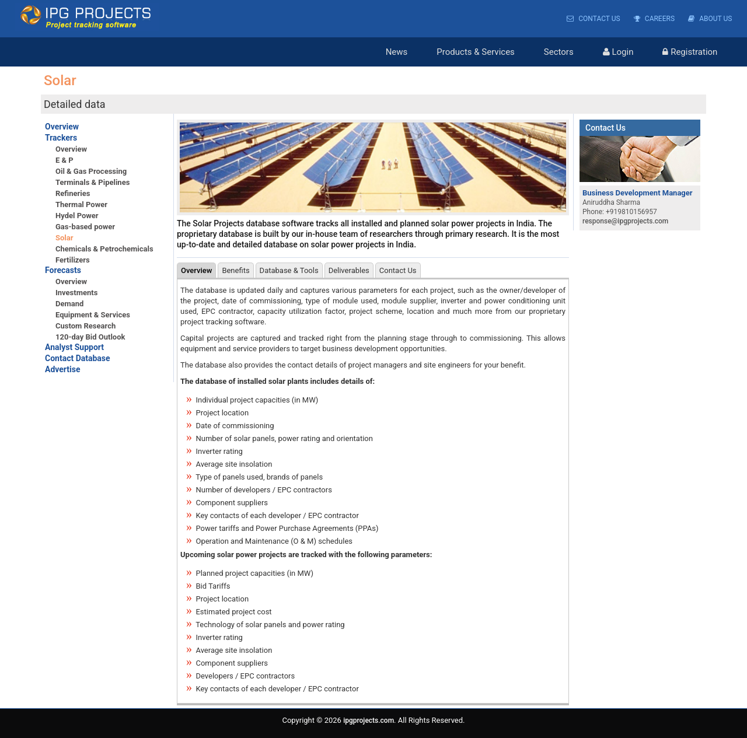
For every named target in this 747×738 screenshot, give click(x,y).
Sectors (559, 52)
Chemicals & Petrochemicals (104, 248)
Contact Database (77, 358)
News (397, 52)
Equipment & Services (92, 314)
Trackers (61, 137)
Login (618, 52)
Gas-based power (85, 226)
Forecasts (63, 270)
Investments (76, 292)
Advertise (63, 369)
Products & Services (476, 52)
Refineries (72, 193)
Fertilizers (72, 260)
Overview (62, 126)
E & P (64, 160)
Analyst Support (74, 347)
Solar (64, 237)
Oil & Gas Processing (91, 171)
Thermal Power (81, 204)
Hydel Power (77, 215)
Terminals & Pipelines (92, 182)
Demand (69, 303)
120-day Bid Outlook (90, 337)
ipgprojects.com (368, 720)
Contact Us (593, 19)
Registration (689, 52)
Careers (654, 19)
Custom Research (85, 325)
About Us (710, 19)
